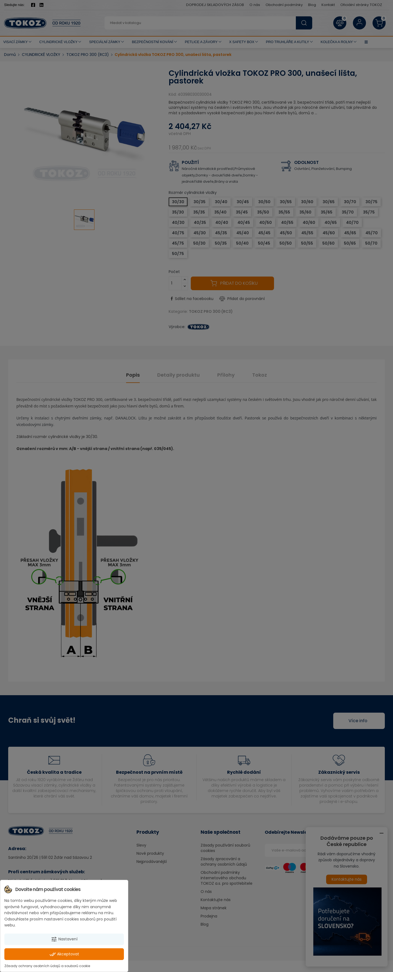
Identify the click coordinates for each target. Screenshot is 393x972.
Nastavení (64, 939)
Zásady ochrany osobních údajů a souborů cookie (47, 966)
